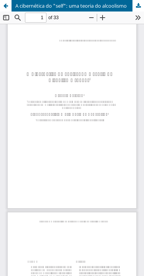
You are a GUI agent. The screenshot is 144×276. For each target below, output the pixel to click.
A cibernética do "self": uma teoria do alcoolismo (71, 5)
